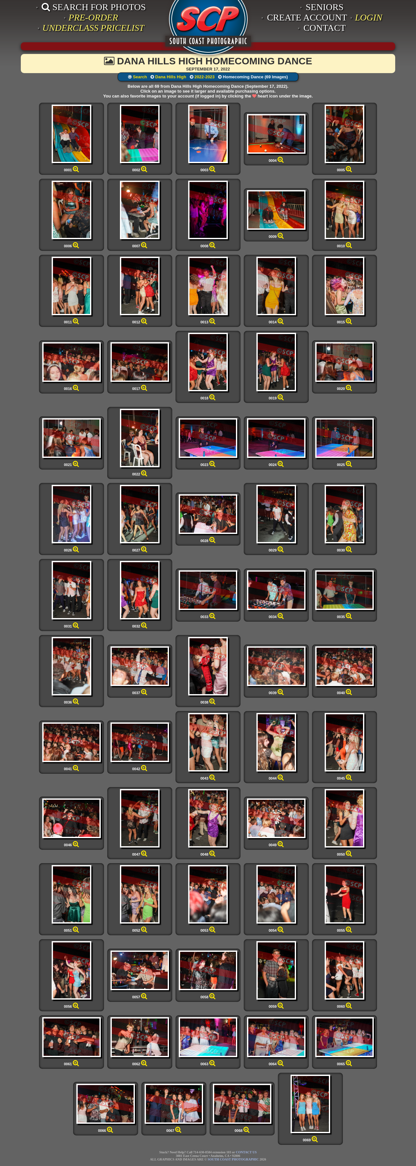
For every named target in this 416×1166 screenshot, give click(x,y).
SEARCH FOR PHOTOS (94, 7)
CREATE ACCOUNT (307, 17)
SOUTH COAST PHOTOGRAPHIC (233, 1159)
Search (140, 76)
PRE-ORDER (93, 17)
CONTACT (325, 28)
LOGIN (368, 17)
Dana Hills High (170, 76)
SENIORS (325, 7)
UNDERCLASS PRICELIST (93, 28)
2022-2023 (204, 76)
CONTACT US (246, 1152)
